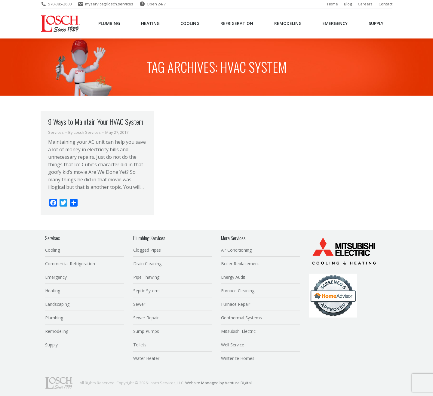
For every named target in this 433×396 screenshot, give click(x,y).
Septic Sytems (147, 290)
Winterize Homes (237, 358)
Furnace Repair (235, 304)
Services (56, 132)
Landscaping (57, 304)
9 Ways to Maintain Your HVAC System (95, 121)
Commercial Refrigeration (70, 263)
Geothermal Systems (241, 318)
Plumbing (54, 318)
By (84, 132)
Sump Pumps (146, 331)
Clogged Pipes (147, 250)
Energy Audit (233, 277)
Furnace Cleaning (237, 290)
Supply (51, 345)
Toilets (139, 345)
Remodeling (56, 331)
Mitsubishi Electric (238, 331)
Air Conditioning (236, 250)
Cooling (52, 250)
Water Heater (146, 358)
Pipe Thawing (146, 277)
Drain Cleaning (147, 263)
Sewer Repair (146, 318)
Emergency (56, 277)
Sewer (139, 304)
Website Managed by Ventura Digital (218, 382)
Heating (52, 290)
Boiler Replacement (240, 263)
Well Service (232, 345)
